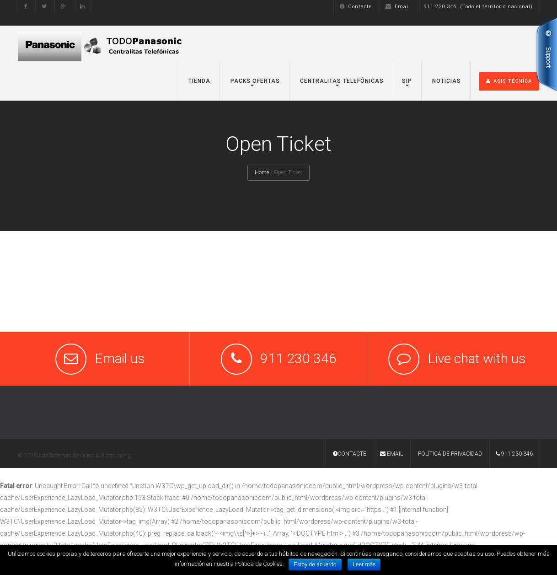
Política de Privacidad (450, 454)
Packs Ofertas (254, 81)
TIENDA (199, 81)
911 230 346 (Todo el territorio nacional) (478, 7)
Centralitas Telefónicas (341, 81)
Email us (120, 358)
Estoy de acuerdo (315, 564)
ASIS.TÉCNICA (509, 81)
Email (398, 7)
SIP (407, 81)
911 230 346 (514, 454)
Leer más (364, 564)
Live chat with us (477, 358)
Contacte (356, 7)
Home (262, 172)
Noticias (445, 81)
